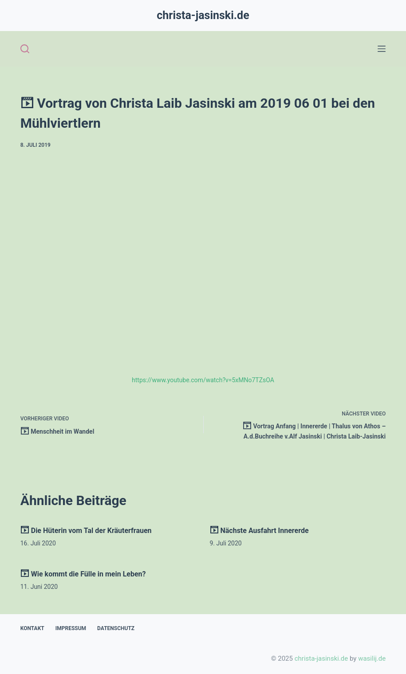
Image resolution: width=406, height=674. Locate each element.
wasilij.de (372, 658)
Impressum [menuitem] (70, 628)
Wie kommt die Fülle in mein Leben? (83, 574)
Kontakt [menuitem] (32, 628)
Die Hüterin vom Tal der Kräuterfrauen (86, 530)
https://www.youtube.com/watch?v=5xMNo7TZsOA (203, 380)
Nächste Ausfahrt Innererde (259, 530)
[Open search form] (24, 48)
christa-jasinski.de (203, 15)
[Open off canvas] (382, 49)
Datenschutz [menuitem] (115, 628)
